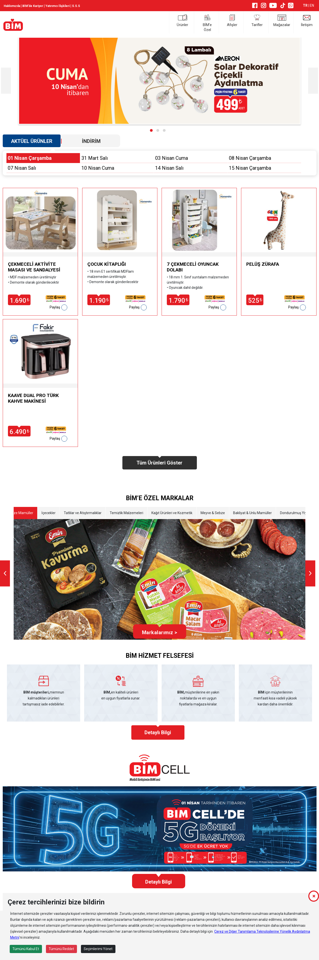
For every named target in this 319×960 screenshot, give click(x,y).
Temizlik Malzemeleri (126, 513)
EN (312, 5)
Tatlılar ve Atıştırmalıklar (83, 513)
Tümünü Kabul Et (25, 949)
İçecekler (48, 513)
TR (305, 5)
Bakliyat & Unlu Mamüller (252, 513)
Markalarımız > (159, 632)
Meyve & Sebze (213, 513)
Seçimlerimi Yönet (98, 949)
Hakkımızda (12, 6)
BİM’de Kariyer (32, 6)
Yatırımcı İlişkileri (57, 6)
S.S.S (76, 6)
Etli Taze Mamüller (18, 513)
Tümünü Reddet (61, 949)
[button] (151, 130)
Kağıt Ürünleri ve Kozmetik (171, 513)
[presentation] (6, 81)
